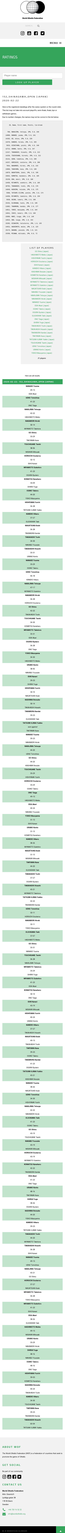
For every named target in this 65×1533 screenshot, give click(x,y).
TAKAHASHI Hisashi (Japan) (42, 323)
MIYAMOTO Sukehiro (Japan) (41, 279)
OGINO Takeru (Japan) (41, 302)
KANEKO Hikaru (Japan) (42, 262)
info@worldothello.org (13, 1507)
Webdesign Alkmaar (17, 1524)
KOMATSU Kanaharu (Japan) (42, 268)
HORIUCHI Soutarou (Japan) (42, 255)
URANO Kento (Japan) (41, 343)
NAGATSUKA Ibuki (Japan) (41, 282)
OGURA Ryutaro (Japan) (41, 306)
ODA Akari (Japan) (42, 299)
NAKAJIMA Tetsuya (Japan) (42, 289)
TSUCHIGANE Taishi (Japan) (42, 336)
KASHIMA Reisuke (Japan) (41, 265)
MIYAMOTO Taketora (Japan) (41, 275)
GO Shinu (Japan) (42, 245)
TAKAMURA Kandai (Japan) (41, 326)
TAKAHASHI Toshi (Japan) (41, 319)
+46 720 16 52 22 (12, 1503)
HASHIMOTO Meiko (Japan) (42, 248)
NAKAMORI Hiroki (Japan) (42, 292)
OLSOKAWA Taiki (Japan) (42, 309)
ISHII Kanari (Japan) (41, 258)
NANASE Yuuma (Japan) (41, 295)
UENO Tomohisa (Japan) (41, 340)
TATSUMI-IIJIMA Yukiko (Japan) (41, 333)
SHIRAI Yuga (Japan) (42, 316)
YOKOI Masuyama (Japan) (41, 346)
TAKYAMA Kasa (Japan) (41, 329)
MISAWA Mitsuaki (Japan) (42, 272)
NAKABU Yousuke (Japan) (41, 285)
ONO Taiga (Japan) (41, 312)
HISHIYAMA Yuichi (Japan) (41, 251)
